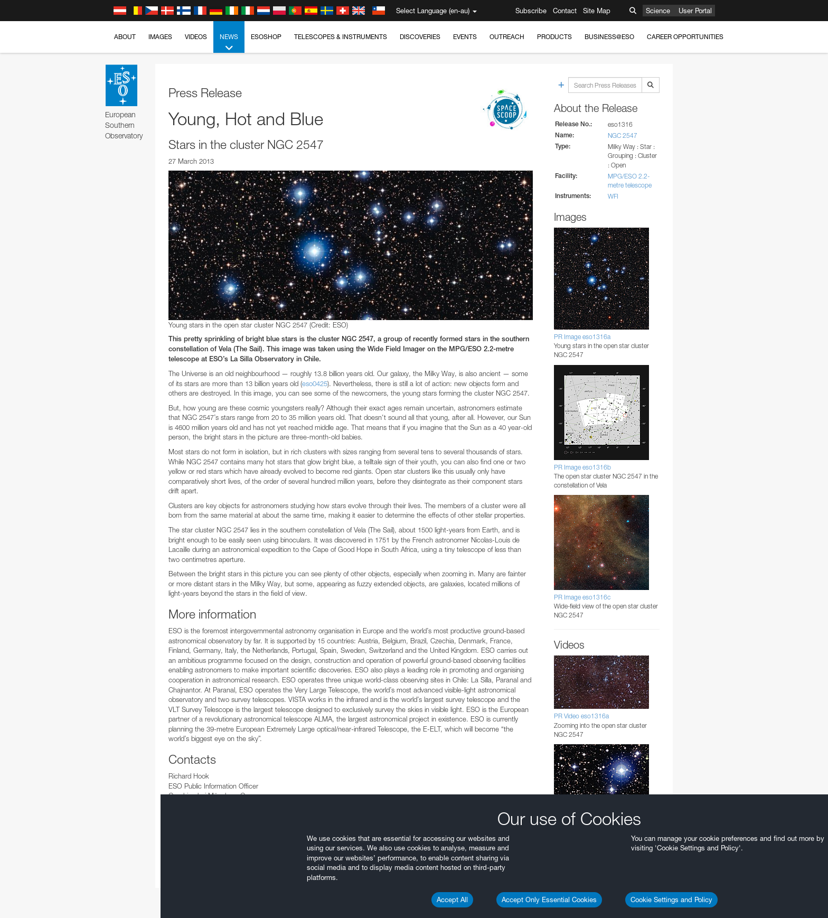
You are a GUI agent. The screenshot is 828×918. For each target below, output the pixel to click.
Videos (196, 37)
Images (160, 37)
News (228, 43)
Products (554, 37)
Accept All (452, 899)
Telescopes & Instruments (340, 37)
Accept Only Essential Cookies (549, 899)
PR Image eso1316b (582, 467)
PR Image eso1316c (582, 597)
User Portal (695, 10)
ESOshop (266, 37)
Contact (565, 10)
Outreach (507, 37)
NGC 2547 (622, 135)
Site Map (596, 10)
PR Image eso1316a (582, 337)
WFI (613, 196)
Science (658, 10)
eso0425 (314, 383)
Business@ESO (609, 37)
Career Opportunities (685, 37)
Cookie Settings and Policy (671, 899)
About (125, 37)
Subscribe (531, 10)
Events (465, 37)
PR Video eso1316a (581, 716)
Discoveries (420, 37)
